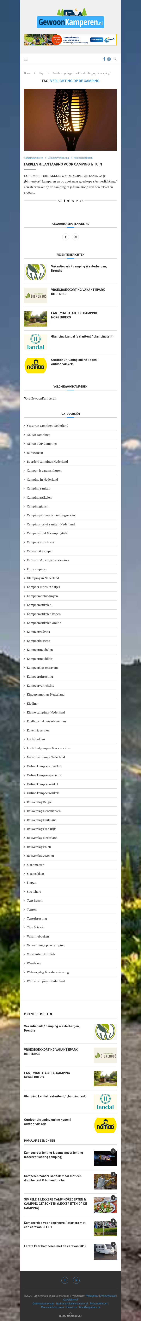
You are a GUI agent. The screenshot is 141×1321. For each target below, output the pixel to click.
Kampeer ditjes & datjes (43, 587)
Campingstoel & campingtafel (47, 533)
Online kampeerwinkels (43, 793)
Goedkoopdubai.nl (89, 1307)
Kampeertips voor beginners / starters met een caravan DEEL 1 (56, 1225)
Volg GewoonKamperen (40, 398)
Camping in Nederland (42, 479)
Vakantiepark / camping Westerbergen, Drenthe (80, 268)
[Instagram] (109, 59)
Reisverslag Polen (39, 847)
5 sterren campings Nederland (47, 425)
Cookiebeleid (70, 1299)
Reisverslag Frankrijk (41, 829)
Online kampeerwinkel (42, 784)
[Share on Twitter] (68, 201)
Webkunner (91, 1295)
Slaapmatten (35, 865)
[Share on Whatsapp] (81, 201)
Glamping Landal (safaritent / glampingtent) (83, 336)
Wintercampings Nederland (46, 981)
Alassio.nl (71, 1307)
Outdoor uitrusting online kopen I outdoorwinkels (75, 362)
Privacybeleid (108, 1295)
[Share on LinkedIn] (77, 201)
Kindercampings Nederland (45, 694)
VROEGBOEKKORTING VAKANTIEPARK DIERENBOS (78, 292)
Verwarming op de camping (45, 945)
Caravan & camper (40, 551)
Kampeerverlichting (40, 685)
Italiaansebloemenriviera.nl (72, 1303)
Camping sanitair (39, 488)
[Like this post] (59, 201)
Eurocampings (37, 569)
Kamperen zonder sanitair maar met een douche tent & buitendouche (53, 1178)
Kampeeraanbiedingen (42, 596)
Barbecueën (35, 453)
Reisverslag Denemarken (44, 811)
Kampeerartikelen (86, 158)
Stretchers (34, 891)
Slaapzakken (35, 873)
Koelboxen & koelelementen (46, 721)
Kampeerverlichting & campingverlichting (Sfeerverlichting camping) (54, 1155)
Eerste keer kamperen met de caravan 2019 (56, 1246)
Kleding (32, 703)
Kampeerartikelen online (44, 623)
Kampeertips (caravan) (42, 667)
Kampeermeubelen (40, 649)
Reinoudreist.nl (98, 1303)
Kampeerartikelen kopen (44, 614)
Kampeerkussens (38, 641)
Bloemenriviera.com (52, 1307)
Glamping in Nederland (43, 578)
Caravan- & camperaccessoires (48, 560)
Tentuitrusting (37, 918)
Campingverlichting (60, 158)
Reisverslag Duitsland (42, 820)
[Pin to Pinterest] (73, 201)
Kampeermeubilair (39, 659)
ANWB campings (38, 435)
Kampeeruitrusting (40, 676)
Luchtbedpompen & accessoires (49, 748)
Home (27, 73)
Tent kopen (34, 900)
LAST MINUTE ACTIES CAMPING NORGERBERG (74, 315)
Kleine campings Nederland (46, 712)
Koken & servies (38, 730)
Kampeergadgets (38, 632)
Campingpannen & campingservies (51, 515)
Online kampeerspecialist (44, 775)
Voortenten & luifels (41, 954)
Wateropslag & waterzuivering (48, 972)
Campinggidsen (37, 506)
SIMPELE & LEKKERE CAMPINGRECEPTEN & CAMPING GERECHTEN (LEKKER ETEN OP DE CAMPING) (56, 1204)
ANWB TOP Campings (42, 443)
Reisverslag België (39, 802)
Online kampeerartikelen (44, 766)
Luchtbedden (36, 739)
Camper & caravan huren (44, 470)
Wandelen (34, 963)
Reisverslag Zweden (40, 856)
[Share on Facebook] (64, 201)
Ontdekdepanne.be (43, 1303)
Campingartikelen (34, 158)
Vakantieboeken (38, 936)
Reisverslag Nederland (42, 838)
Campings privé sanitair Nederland (51, 524)
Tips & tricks (36, 927)
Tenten (32, 909)
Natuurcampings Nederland (46, 757)
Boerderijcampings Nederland (47, 461)
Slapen (31, 882)
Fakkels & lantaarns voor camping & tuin (63, 164)
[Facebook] (104, 59)
